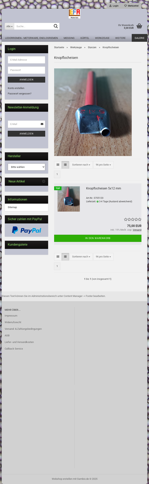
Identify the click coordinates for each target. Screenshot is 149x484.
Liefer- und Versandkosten (19, 342)
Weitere (120, 38)
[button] (58, 165)
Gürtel (84, 38)
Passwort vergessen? (19, 93)
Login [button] (114, 5)
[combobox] (81, 165)
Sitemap (12, 207)
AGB (7, 335)
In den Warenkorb (97, 238)
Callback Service (14, 348)
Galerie (139, 38)
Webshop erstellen (62, 478)
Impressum (11, 315)
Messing (69, 38)
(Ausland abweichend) (120, 201)
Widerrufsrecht (13, 322)
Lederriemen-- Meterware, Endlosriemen (31, 38)
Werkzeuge (102, 38)
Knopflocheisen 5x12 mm (103, 188)
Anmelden (27, 79)
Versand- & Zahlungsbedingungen (23, 328)
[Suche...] (9, 26)
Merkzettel (131, 5)
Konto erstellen (16, 88)
